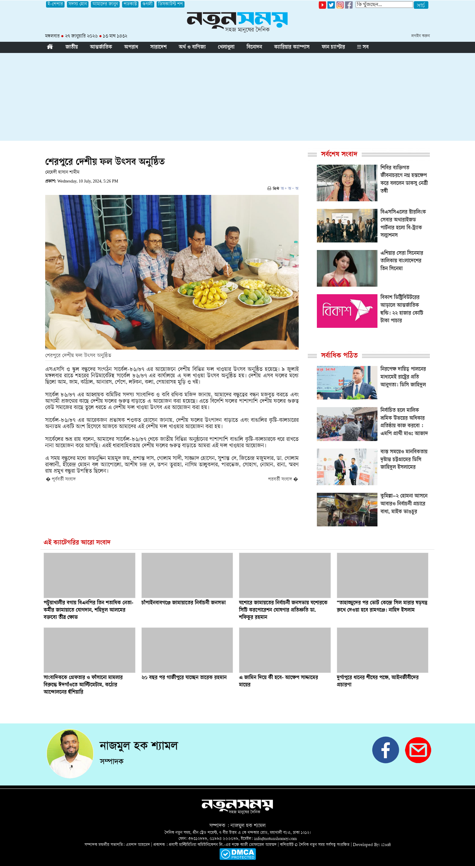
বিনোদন (254, 47)
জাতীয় (71, 47)
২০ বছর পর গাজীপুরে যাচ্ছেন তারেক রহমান (184, 678)
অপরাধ (131, 47)
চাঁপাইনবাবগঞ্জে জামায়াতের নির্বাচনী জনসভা (183, 603)
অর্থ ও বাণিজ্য (192, 47)
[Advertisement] (237, 98)
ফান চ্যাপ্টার (333, 47)
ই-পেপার (55, 4)
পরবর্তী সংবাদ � (283, 479)
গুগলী (147, 4)
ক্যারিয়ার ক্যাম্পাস (292, 47)
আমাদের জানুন (105, 4)
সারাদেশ (158, 47)
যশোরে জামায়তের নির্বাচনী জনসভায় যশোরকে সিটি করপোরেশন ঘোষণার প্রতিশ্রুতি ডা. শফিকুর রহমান (283, 610)
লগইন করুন (420, 36)
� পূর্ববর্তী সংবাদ (61, 479)
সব (363, 47)
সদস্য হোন (77, 4)
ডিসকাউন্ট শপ (170, 4)
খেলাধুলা (226, 47)
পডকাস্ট (130, 4)
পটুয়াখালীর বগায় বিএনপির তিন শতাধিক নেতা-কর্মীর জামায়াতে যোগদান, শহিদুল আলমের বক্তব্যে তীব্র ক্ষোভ (88, 610)
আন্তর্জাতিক (101, 47)
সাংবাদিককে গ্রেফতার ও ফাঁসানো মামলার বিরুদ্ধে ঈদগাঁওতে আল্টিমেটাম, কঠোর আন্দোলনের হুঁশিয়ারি (83, 685)
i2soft (386, 845)
